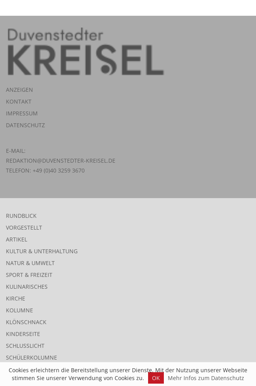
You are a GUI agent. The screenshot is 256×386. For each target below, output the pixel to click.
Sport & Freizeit (29, 274)
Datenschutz (25, 125)
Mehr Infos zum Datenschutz (206, 378)
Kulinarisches (27, 286)
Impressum (22, 113)
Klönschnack (26, 322)
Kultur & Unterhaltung (42, 251)
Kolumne (19, 310)
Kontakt (19, 101)
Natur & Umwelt (30, 263)
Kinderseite (23, 334)
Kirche (15, 298)
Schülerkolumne (31, 357)
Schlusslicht (25, 345)
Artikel (16, 239)
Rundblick (21, 215)
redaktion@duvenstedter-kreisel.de (60, 160)
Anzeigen (19, 89)
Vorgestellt (24, 227)
